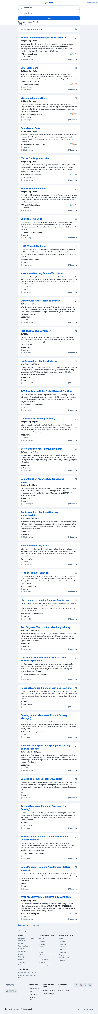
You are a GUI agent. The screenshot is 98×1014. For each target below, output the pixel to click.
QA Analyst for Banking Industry (38, 418)
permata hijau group (45, 965)
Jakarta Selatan (23, 951)
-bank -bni (42, 938)
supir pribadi (62, 960)
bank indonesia (43, 959)
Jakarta (20, 943)
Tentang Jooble (34, 988)
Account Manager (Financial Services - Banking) (46, 688)
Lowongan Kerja (48, 994)
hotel (60, 963)
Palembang (21, 959)
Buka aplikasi (92, 3)
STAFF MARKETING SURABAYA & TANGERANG (46, 897)
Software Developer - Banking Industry (41, 448)
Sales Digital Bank (30, 128)
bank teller (42, 944)
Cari (49, 18)
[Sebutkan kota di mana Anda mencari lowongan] (49, 13)
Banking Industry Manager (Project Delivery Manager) (44, 717)
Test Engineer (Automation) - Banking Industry (45, 627)
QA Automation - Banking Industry (39, 361)
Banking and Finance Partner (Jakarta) (41, 778)
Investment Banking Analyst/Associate (42, 273)
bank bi (41, 952)
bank (40, 949)
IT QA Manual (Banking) (33, 246)
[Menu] (3, 3)
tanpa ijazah (63, 955)
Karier (31, 991)
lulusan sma (62, 944)
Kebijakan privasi (26, 1009)
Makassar (21, 965)
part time (62, 947)
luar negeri (62, 941)
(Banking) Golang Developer (36, 330)
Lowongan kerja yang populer (27, 972)
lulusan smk (62, 952)
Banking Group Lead (31, 218)
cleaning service (64, 957)
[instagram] (81, 985)
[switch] (76, 29)
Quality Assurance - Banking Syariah (40, 300)
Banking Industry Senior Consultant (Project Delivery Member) (44, 838)
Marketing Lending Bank (34, 98)
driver (60, 949)
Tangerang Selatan (24, 946)
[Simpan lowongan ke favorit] (76, 38)
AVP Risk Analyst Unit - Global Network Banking (46, 391)
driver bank (42, 941)
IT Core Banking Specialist (35, 158)
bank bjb (41, 947)
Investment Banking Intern (35, 545)
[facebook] (76, 985)
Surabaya (21, 948)
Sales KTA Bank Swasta (33, 188)
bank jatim (42, 962)
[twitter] (85, 985)
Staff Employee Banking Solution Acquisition (45, 600)
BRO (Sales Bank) (30, 67)
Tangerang (21, 962)
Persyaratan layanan (12, 1009)
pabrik (61, 938)
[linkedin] (90, 985)
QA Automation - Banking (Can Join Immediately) (40, 514)
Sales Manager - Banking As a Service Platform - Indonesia (47, 868)
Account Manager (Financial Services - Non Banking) (44, 808)
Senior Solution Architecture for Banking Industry (42, 480)
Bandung (21, 957)
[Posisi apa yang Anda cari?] (49, 7)
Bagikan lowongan (49, 991)
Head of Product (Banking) (35, 572)
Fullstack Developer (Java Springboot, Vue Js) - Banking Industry (46, 747)
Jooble (90, 1009)
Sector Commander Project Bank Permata (43, 37)
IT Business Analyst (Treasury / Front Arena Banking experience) (44, 659)
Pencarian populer (25, 931)
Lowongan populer (64, 991)
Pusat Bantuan (33, 994)
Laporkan (72, 59)
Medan (20, 954)
